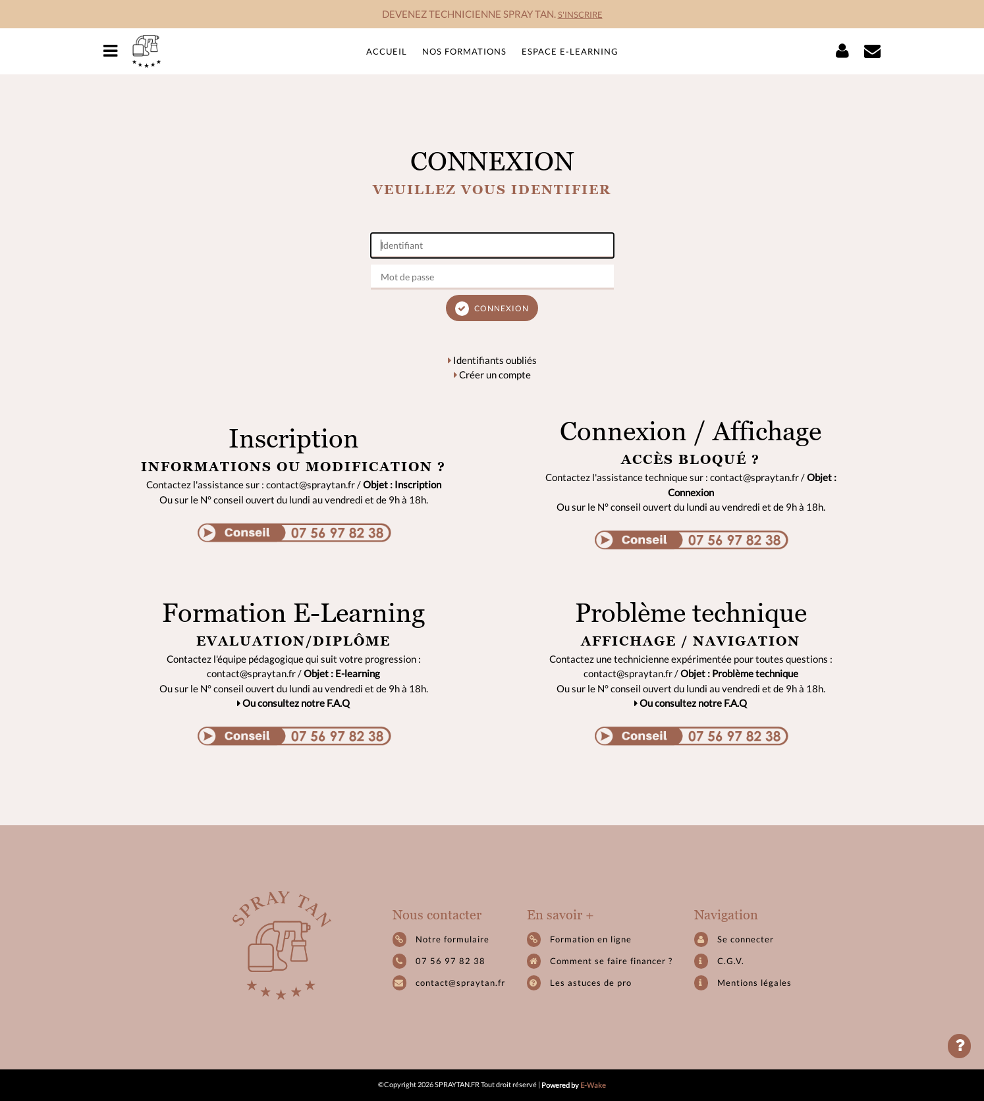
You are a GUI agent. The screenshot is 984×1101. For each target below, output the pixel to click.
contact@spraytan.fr (460, 982)
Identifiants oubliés (492, 360)
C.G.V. (719, 961)
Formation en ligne (579, 939)
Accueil (386, 51)
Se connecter (734, 939)
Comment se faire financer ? (599, 961)
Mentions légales (743, 982)
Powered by (573, 1085)
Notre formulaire (441, 939)
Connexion (492, 308)
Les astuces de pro (579, 982)
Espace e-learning (570, 51)
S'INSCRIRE (580, 14)
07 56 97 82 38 (450, 961)
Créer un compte (492, 374)
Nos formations (464, 51)
